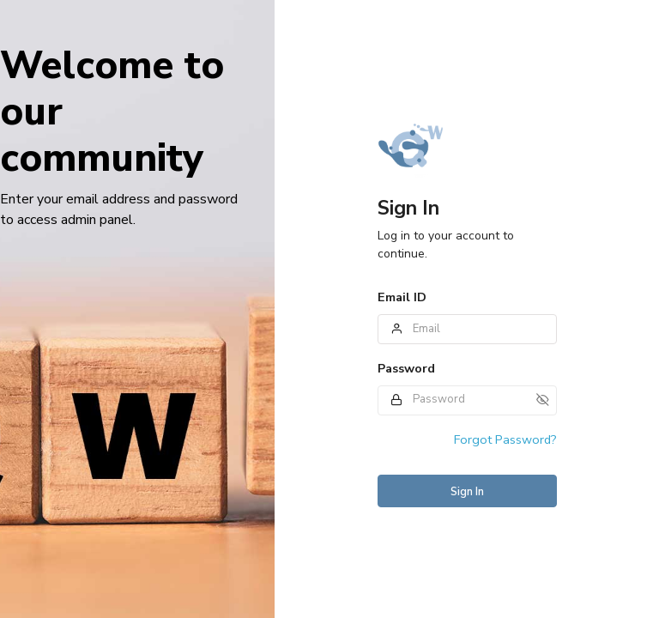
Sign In (467, 492)
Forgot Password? (505, 439)
